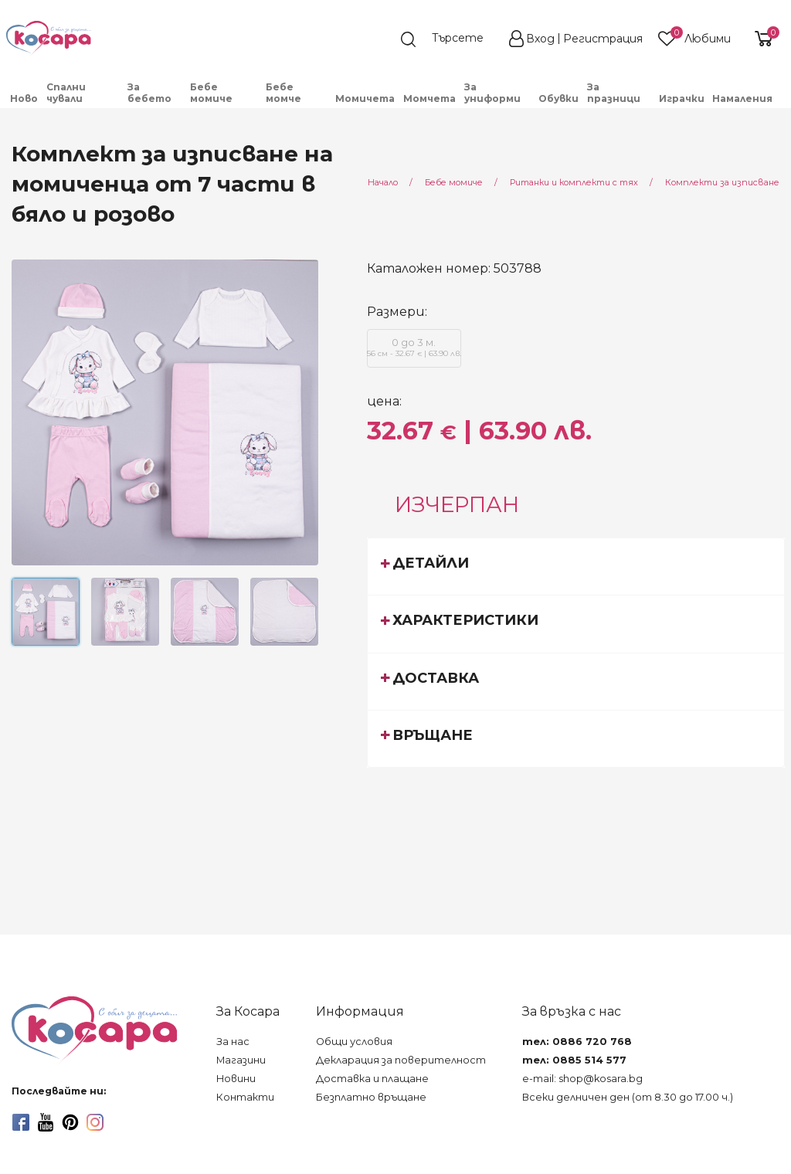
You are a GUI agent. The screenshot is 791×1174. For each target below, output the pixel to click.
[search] (449, 39)
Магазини (241, 1060)
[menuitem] (24, 98)
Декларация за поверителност (401, 1060)
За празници (613, 92)
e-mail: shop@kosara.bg (582, 1078)
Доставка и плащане (372, 1078)
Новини (236, 1078)
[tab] (576, 566)
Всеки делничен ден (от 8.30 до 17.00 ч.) (627, 1097)
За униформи (492, 92)
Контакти (245, 1097)
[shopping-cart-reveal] (761, 38)
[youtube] (45, 1122)
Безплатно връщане (371, 1097)
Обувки (558, 98)
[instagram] (95, 1122)
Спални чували (66, 92)
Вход (540, 38)
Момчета (429, 98)
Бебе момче (283, 92)
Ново (24, 98)
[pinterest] (70, 1122)
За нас (233, 1041)
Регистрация (603, 38)
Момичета (365, 98)
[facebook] (21, 1122)
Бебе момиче (211, 92)
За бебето (149, 92)
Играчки (681, 98)
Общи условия (354, 1041)
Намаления (742, 98)
